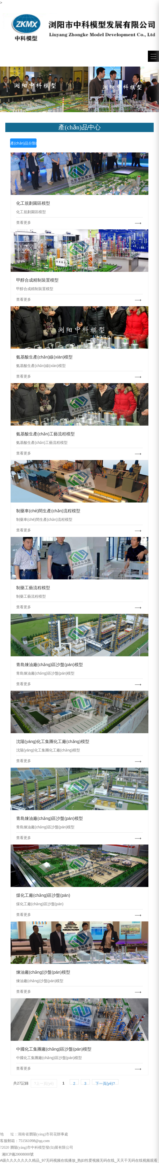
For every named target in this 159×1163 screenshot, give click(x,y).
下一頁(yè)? (105, 1083)
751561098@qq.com (34, 1141)
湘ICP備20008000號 (17, 1154)
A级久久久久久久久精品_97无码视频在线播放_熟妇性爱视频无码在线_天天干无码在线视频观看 (78, 1160)
